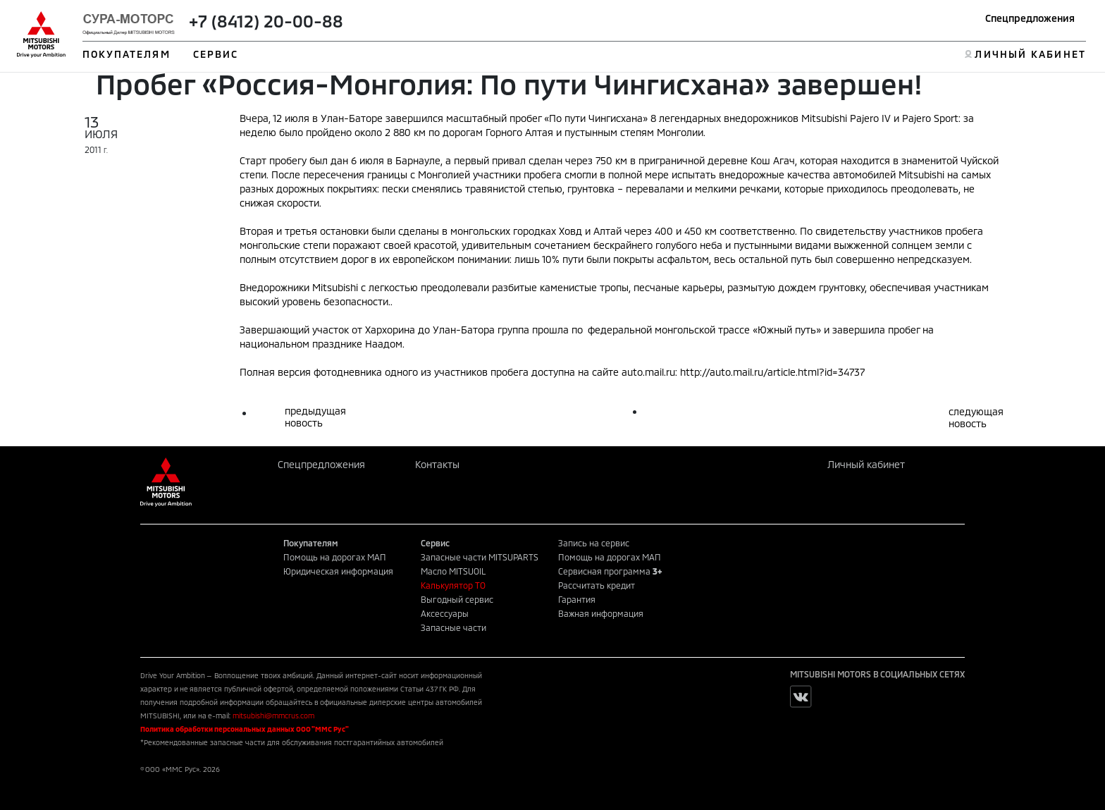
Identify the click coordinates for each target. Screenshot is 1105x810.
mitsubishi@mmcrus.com (273, 715)
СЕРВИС (216, 54)
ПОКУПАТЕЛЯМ (126, 54)
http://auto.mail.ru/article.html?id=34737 (772, 372)
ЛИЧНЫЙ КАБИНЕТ (1030, 54)
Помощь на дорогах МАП (334, 557)
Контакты (437, 464)
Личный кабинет (866, 464)
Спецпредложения (1030, 18)
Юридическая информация (338, 571)
